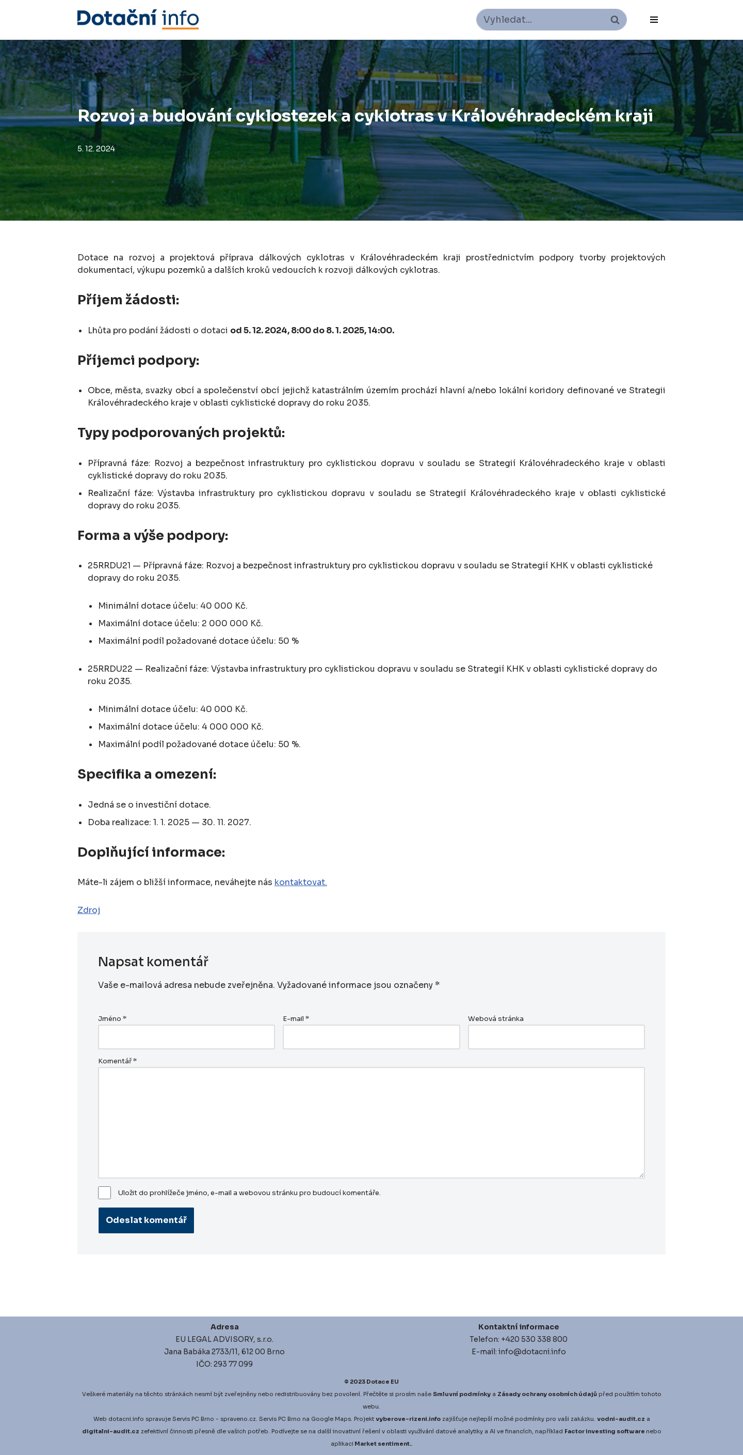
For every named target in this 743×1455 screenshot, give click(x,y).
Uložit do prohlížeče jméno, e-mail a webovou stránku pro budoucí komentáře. (249, 1193)
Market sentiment (382, 1443)
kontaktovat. (300, 882)
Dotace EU (382, 1381)
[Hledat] (540, 19)
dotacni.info (126, 1418)
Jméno (112, 1019)
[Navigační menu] (654, 19)
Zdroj (88, 910)
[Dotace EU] (138, 19)
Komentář (117, 1061)
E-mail (296, 1019)
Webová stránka (496, 1019)
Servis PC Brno (193, 1418)
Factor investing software (604, 1431)
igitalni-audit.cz (113, 1431)
